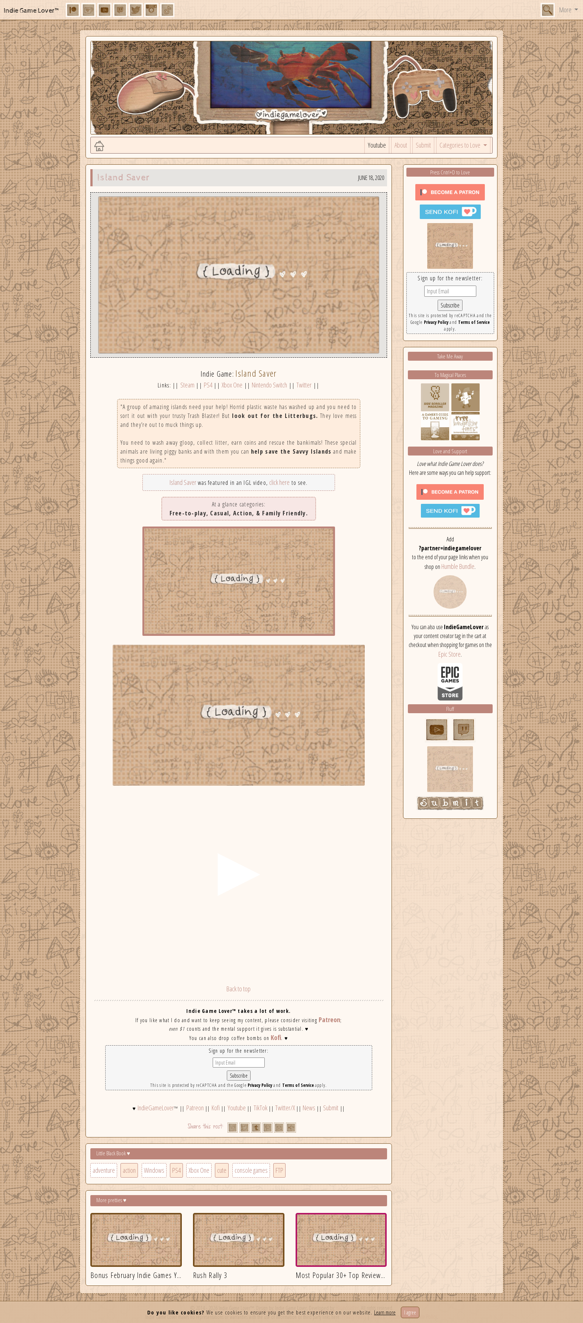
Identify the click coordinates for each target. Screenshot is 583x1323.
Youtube (377, 145)
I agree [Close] (410, 1312)
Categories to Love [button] (460, 145)
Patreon (329, 1019)
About (400, 145)
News (309, 1107)
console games (251, 1170)
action (129, 1170)
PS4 (208, 384)
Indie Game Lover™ (32, 11)
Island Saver (183, 482)
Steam (187, 384)
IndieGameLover (156, 1107)
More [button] (566, 9)
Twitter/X (285, 1107)
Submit (423, 145)
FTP (279, 1170)
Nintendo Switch (269, 384)
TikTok (260, 1107)
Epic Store (449, 654)
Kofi (276, 1037)
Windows (154, 1170)
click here (279, 482)
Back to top (238, 988)
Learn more (385, 1312)
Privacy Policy (260, 1085)
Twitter (304, 384)
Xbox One (232, 384)
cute (221, 1170)
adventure (104, 1170)
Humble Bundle (457, 566)
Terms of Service (298, 1085)
